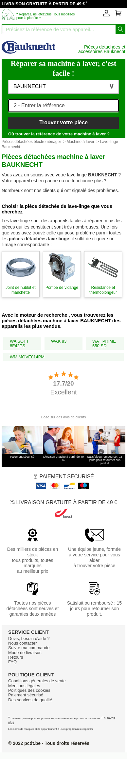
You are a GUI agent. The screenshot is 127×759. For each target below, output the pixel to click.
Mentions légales (24, 685)
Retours (15, 657)
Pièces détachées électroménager (31, 141)
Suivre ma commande (28, 647)
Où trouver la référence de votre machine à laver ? (59, 133)
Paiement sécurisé (25, 694)
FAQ (12, 661)
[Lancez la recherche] (120, 29)
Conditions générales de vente (37, 680)
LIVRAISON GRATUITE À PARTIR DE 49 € (43, 3)
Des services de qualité (30, 699)
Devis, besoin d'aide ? (29, 638)
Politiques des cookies (29, 690)
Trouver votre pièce (63, 122)
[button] (63, 87)
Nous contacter (22, 643)
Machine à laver (80, 141)
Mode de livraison (25, 652)
